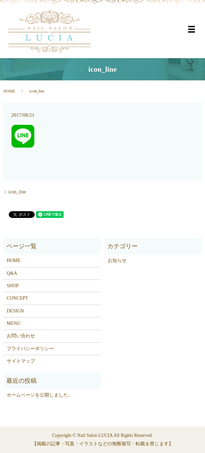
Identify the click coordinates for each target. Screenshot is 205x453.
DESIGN (15, 310)
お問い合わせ (21, 335)
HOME (9, 91)
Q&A (12, 273)
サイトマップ (21, 361)
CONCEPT (17, 298)
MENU (14, 323)
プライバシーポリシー (30, 348)
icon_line (17, 191)
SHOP (13, 285)
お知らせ (117, 260)
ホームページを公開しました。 (40, 395)
